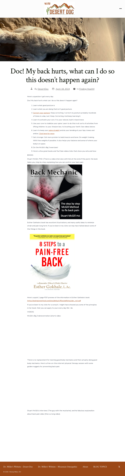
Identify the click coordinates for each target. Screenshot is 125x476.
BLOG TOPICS (100, 466)
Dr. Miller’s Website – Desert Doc (18, 466)
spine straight (54, 130)
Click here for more (46, 133)
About (85, 466)
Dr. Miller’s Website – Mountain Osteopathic (57, 466)
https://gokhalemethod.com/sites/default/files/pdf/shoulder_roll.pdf (54, 301)
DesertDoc (43, 88)
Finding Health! (86, 88)
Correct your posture (41, 113)
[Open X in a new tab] (119, 467)
